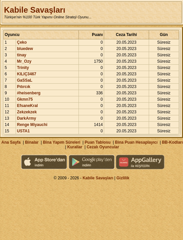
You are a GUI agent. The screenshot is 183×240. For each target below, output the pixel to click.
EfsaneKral (27, 105)
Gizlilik (122, 178)
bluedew (25, 48)
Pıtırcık (23, 86)
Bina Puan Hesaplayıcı (136, 142)
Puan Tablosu (98, 142)
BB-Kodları (172, 142)
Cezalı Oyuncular (103, 147)
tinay (21, 55)
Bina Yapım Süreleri (62, 142)
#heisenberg (29, 93)
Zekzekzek (27, 112)
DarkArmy (26, 118)
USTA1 (23, 131)
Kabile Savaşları (34, 9)
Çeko (22, 42)
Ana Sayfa (11, 142)
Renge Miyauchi (32, 124)
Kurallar (74, 147)
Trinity (23, 67)
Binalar (32, 142)
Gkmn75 (25, 99)
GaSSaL (24, 80)
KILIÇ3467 (26, 74)
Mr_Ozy (24, 61)
